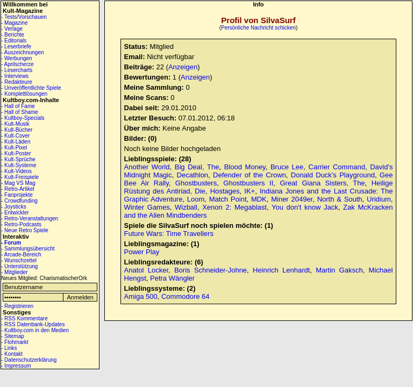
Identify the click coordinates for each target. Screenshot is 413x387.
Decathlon (193, 175)
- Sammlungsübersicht (27, 249)
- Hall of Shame (19, 112)
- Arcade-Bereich (21, 254)
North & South (339, 199)
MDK (259, 199)
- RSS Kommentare (24, 318)
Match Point (228, 199)
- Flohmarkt (15, 342)
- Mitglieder (14, 272)
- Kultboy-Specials (23, 118)
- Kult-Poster (16, 153)
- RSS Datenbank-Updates (33, 324)
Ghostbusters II (248, 183)
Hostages (225, 191)
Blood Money (245, 167)
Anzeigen (182, 67)
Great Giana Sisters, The (322, 183)
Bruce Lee (286, 167)
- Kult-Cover (15, 136)
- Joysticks (13, 207)
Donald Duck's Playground (333, 175)
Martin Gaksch (339, 270)
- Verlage (12, 29)
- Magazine (14, 23)
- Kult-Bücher (16, 130)
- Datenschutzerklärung (28, 360)
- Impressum (16, 366)
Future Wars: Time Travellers (168, 234)
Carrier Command (337, 167)
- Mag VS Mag (18, 183)
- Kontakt (12, 354)
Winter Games (147, 207)
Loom (196, 199)
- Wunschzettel (19, 260)
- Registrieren (17, 306)
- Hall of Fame (18, 106)
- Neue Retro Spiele (24, 230)
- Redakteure (16, 82)
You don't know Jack (305, 207)
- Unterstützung (19, 266)
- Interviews (15, 76)
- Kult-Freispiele (20, 177)
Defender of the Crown (249, 175)
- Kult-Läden (15, 142)
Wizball (186, 207)
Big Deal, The (197, 167)
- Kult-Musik (15, 124)
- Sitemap (12, 336)
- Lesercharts (16, 70)
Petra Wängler (172, 278)
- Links (9, 348)
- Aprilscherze (17, 64)
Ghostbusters (196, 183)
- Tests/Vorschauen (24, 17)
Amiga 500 (141, 296)
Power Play (142, 252)
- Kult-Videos (16, 171)
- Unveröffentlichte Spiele (31, 88)
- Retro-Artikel (17, 189)
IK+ (249, 191)
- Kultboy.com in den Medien (35, 330)
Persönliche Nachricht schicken (258, 28)
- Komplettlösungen (24, 94)
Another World (147, 167)
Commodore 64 (185, 296)
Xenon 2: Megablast (234, 207)
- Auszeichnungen (22, 52)
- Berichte (12, 35)
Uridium (379, 199)
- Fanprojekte (17, 195)
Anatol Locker (146, 270)
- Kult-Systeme (19, 165)
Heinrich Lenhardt (281, 270)
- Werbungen (16, 58)
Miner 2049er (291, 199)
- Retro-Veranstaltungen (29, 218)
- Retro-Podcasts (21, 224)
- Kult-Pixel (14, 147)
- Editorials (13, 41)
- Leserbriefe (16, 46)
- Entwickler (15, 213)
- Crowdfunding (19, 201)
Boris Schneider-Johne (210, 270)
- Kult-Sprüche (18, 159)
